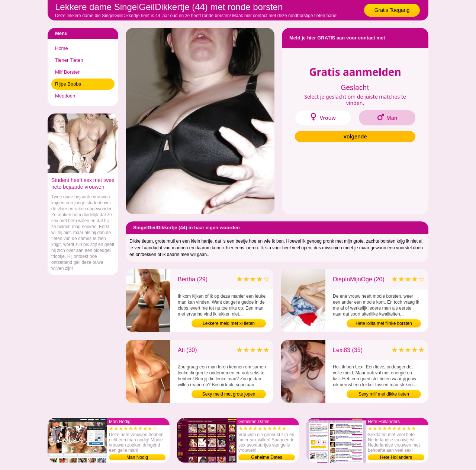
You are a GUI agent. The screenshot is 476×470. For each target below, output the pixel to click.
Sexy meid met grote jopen (228, 394)
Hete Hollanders (396, 457)
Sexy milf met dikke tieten (383, 394)
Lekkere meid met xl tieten (229, 323)
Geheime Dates (266, 457)
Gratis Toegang (392, 10)
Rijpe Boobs (68, 84)
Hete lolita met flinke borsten (384, 323)
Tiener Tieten (69, 60)
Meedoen (65, 96)
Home (61, 48)
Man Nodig (137, 457)
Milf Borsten (68, 72)
